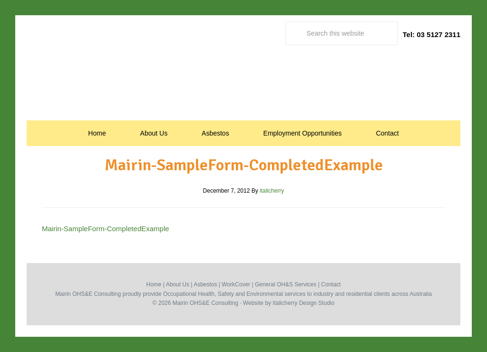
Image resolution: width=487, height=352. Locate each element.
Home (154, 284)
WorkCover (236, 284)
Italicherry (285, 303)
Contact (331, 284)
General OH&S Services (285, 284)
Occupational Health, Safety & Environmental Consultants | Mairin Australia (243, 84)
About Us (177, 284)
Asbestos (205, 284)
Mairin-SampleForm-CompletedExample (105, 229)
